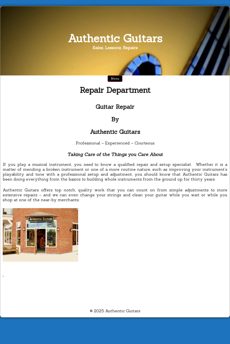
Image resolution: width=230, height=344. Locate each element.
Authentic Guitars (115, 38)
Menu (115, 78)
